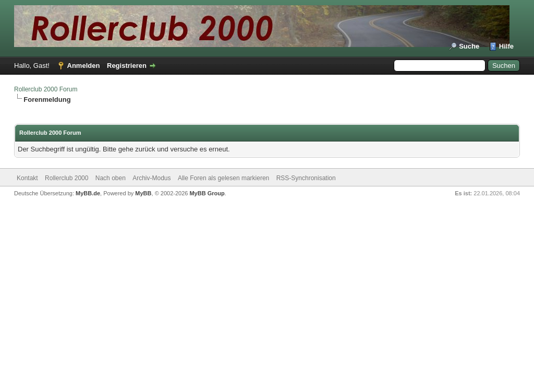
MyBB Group (206, 193)
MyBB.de (88, 193)
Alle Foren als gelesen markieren (223, 178)
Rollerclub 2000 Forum (45, 89)
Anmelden (83, 65)
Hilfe (506, 46)
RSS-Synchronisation (306, 178)
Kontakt (27, 178)
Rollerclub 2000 (66, 178)
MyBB (143, 193)
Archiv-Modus (151, 178)
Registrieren (127, 65)
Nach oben (110, 178)
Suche (469, 46)
